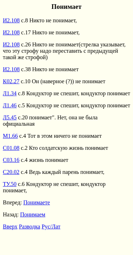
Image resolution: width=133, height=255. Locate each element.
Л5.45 (10, 117)
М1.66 (10, 136)
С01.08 (11, 148)
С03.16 (11, 160)
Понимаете (36, 202)
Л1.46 (10, 105)
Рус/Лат (50, 226)
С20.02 (11, 172)
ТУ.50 (10, 184)
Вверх (10, 226)
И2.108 (11, 20)
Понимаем (32, 214)
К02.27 (11, 81)
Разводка (29, 226)
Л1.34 (10, 93)
